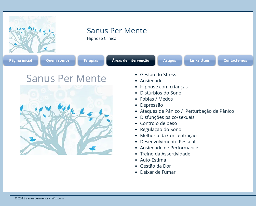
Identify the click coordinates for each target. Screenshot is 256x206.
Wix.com (58, 198)
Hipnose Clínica (102, 38)
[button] (32, 34)
